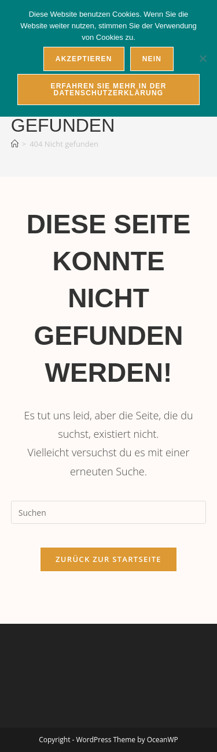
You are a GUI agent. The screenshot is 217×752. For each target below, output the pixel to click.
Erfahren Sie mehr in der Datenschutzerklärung (108, 89)
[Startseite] (15, 144)
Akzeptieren (84, 59)
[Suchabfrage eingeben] (109, 512)
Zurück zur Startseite (108, 559)
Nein (151, 59)
